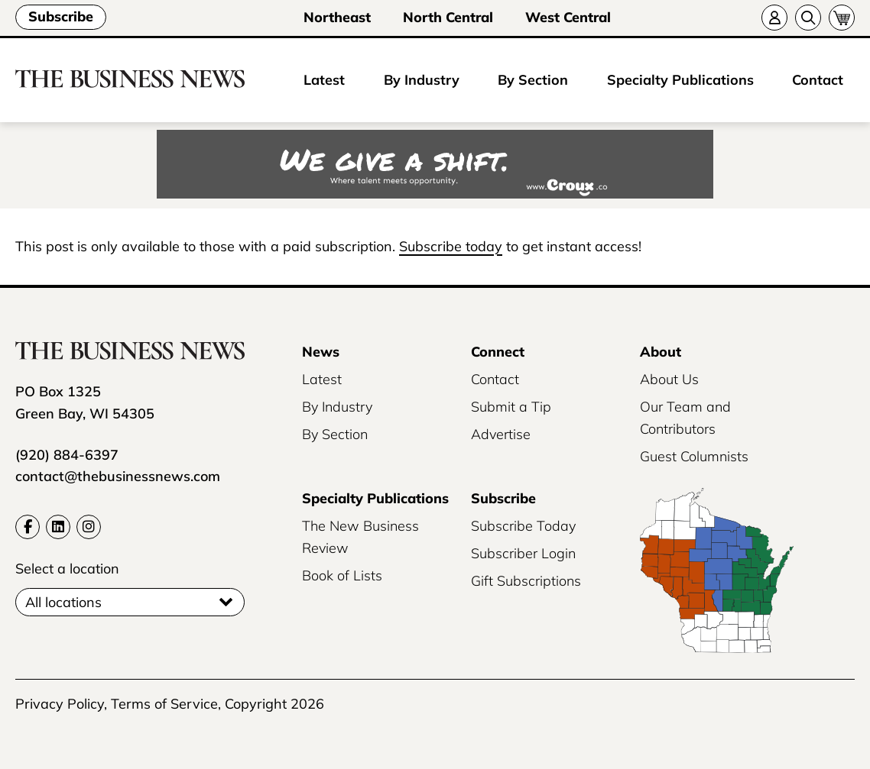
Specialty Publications (680, 80)
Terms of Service (164, 703)
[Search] (808, 18)
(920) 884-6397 (66, 455)
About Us (669, 379)
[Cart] (842, 18)
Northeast (337, 17)
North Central (448, 17)
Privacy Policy (59, 703)
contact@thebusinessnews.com (117, 476)
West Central (568, 17)
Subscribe (60, 16)
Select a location (67, 568)
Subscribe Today (523, 526)
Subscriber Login (523, 553)
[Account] (774, 18)
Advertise (501, 434)
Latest (324, 80)
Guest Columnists (694, 456)
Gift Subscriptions (526, 581)
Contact (817, 80)
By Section (533, 80)
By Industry (421, 80)
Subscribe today (450, 246)
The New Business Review (360, 537)
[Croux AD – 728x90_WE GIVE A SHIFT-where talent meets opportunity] (435, 165)
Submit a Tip (511, 406)
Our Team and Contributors (685, 418)
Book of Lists (342, 575)
